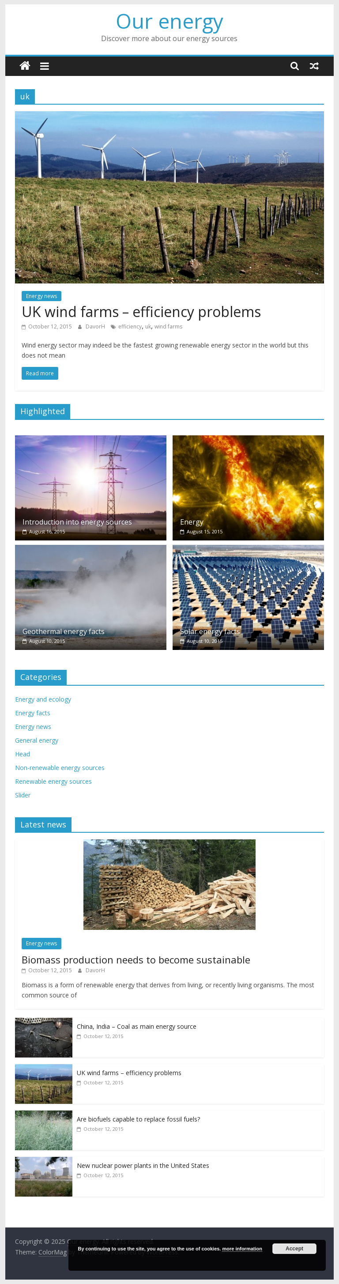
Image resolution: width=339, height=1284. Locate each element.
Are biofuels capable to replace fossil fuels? (138, 1119)
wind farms (168, 326)
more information (242, 1248)
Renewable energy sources (53, 781)
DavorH (96, 326)
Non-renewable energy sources (60, 767)
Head (22, 754)
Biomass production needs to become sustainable (136, 959)
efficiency (130, 326)
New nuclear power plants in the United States (143, 1165)
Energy (191, 522)
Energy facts (32, 713)
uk (148, 326)
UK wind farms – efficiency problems (141, 311)
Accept (294, 1249)
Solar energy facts (210, 631)
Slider (22, 795)
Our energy (169, 20)
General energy (36, 740)
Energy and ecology (43, 699)
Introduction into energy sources (77, 522)
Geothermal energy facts (64, 631)
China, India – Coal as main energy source (136, 1026)
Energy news (41, 296)
